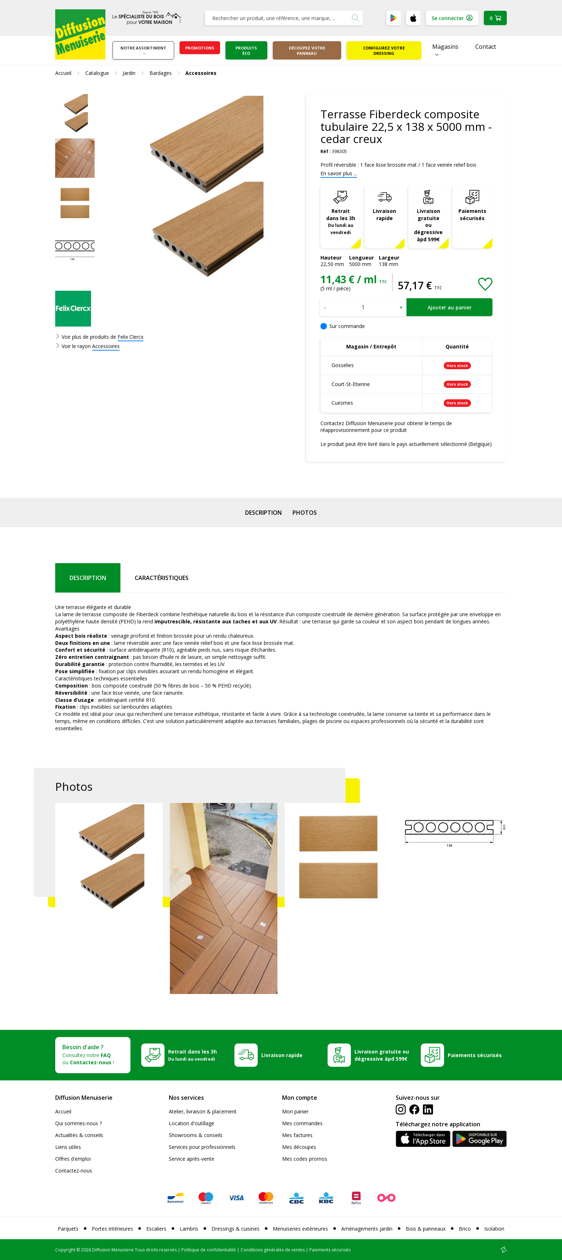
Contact (485, 47)
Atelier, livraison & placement (203, 1111)
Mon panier (295, 1111)
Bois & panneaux (426, 1228)
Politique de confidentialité (208, 1250)
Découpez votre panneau (307, 50)
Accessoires (106, 346)
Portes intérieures (112, 1228)
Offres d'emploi (73, 1158)
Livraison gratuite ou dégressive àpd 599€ (428, 225)
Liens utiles (68, 1146)
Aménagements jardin (366, 1228)
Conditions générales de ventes (272, 1250)
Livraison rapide (384, 215)
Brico (465, 1228)
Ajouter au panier (450, 307)
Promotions (199, 48)
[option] (75, 113)
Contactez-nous (73, 1170)
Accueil (63, 1111)
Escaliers (156, 1228)
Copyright (65, 1250)
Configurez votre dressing (384, 50)
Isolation (494, 1228)
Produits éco (246, 50)
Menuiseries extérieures (300, 1228)
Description (263, 513)
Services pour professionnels (202, 1146)
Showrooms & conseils (196, 1135)
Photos (304, 513)
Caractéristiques (162, 578)
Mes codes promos (304, 1158)
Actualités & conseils (79, 1135)
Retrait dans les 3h (340, 222)
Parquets (68, 1228)
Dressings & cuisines (235, 1228)
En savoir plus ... (338, 173)
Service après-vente (191, 1158)
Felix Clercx (130, 336)
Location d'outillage (191, 1123)
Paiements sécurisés (472, 215)
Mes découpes (299, 1146)
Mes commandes (302, 1123)
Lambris (189, 1228)
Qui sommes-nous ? (78, 1123)
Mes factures (297, 1135)
